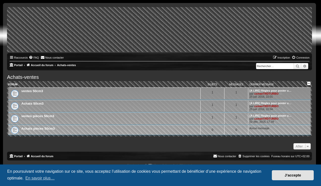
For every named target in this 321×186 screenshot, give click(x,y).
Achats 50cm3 (32, 103)
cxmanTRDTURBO (266, 93)
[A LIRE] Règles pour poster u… (270, 90)
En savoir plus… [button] (40, 178)
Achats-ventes (23, 77)
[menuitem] (34, 58)
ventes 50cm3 (32, 91)
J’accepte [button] (293, 175)
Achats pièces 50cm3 (38, 128)
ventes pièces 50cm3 (37, 116)
